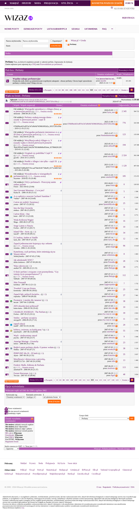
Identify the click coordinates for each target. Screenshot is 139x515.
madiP (16, 326)
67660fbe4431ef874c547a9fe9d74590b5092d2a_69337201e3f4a (34, 102)
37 (124, 295)
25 (124, 203)
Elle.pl (95, 470)
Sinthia (16, 350)
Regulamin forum (11, 442)
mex (113, 290)
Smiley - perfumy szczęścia (25, 318)
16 (124, 221)
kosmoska (17, 291)
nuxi (113, 326)
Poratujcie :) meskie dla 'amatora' (28, 300)
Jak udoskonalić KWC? (23, 260)
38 (124, 267)
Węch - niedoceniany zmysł (25, 335)
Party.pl (40, 470)
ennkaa (16, 210)
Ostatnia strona (46, 112)
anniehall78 (18, 370)
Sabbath (17, 279)
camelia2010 (110, 177)
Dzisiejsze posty (33, 29)
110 (79, 90)
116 (104, 90)
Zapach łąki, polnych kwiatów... (27, 294)
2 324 (124, 155)
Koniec (125, 90)
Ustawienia (90, 29)
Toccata (16, 376)
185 (124, 176)
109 (75, 90)
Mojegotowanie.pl (23, 474)
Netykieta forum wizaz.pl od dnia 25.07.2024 (32, 100)
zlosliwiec (111, 368)
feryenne (17, 178)
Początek (48, 90)
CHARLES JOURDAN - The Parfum (29, 312)
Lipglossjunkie (109, 284)
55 (124, 331)
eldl (113, 198)
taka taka (111, 308)
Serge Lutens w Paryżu (23, 226)
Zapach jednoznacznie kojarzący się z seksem (33, 243)
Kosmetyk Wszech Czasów (107, 3)
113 (124, 367)
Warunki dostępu (123, 449)
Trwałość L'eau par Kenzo (25, 288)
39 (124, 313)
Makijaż (14, 3)
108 (71, 90)
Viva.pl (32, 470)
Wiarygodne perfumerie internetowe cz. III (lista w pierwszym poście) (36, 133)
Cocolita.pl (96, 474)
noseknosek (110, 296)
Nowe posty (12, 29)
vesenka (17, 248)
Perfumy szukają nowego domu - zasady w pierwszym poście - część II (33, 118)
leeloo (16, 344)
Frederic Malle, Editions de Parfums (29, 365)
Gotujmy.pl (74, 470)
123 (116, 90)
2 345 (124, 111)
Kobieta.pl (9, 474)
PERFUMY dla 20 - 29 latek (26, 353)
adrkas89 (111, 146)
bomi (15, 216)
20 (124, 325)
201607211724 (19, 361)
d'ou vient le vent (108, 314)
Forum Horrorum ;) (22, 373)
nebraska (111, 338)
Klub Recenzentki (124, 8)
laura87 (16, 234)
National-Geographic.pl (110, 470)
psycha (16, 338)
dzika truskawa (19, 262)
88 (63, 90)
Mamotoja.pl (51, 470)
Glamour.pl (127, 470)
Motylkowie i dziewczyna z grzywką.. (30, 359)
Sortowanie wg (11, 395)
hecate (112, 234)
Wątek (16, 105)
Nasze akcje (72, 463)
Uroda (83, 40)
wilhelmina (111, 255)
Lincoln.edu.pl (83, 474)
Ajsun (16, 355)
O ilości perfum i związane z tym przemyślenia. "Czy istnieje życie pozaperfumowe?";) (36, 273)
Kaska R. (17, 193)
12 (124, 239)
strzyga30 (17, 320)
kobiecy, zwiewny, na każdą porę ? (28, 330)
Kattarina (111, 355)
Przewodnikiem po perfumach (51, 64)
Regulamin (107, 487)
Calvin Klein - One (22, 214)
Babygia (112, 268)
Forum (129, 3)
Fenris (16, 137)
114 (95, 90)
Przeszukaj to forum (126, 70)
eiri (114, 216)
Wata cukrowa (20, 266)
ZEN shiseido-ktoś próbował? (26, 306)
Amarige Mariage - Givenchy (26, 341)
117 (108, 90)
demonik (17, 114)
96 (124, 246)
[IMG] (11, 437)
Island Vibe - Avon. (22, 232)
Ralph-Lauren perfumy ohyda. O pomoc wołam (34, 347)
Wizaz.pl (74, 40)
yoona (16, 204)
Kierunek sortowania (34, 395)
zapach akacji (19, 324)
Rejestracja (128, 18)
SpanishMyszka (109, 204)
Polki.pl (23, 470)
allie (113, 361)
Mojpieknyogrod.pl (57, 474)
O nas (99, 487)
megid (112, 247)
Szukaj (76, 29)
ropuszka (17, 296)
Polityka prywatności (121, 487)
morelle (103, 81)
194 (124, 145)
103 (66, 90)
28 (124, 261)
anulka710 (17, 268)
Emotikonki (9, 435)
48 (124, 374)
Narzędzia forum (108, 96)
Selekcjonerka (19, 256)
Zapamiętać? (56, 41)
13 (56, 90)
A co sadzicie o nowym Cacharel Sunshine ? (32, 196)
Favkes (16, 228)
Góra (133, 449)
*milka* (17, 198)
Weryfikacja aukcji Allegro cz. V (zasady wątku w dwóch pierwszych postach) (33, 141)
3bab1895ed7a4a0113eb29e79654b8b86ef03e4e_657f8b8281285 (38, 147)
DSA (132, 487)
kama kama (18, 308)
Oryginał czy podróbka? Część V (38, 153)
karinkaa (17, 285)
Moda (37, 3)
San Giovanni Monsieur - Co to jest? (29, 190)
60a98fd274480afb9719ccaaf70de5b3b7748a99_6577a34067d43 (37, 168)
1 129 (124, 166)
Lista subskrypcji (57, 29)
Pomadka (111, 262)
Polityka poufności (109, 449)
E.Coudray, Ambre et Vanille (26, 237)
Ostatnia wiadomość (88, 105)
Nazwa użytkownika (13, 41)
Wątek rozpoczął (28, 105)
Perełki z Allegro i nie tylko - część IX (41, 161)
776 (124, 123)
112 (87, 90)
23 (124, 342)
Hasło (8, 46)
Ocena (59, 105)
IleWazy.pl (86, 470)
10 (124, 227)
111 (83, 90)
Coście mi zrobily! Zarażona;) (26, 202)
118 (112, 90)
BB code (8, 433)
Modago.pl (63, 470)
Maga (16, 222)
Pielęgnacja (51, 3)
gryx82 (16, 158)
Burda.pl (71, 474)
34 (124, 233)
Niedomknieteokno (108, 135)
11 (124, 215)
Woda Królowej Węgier (24, 220)
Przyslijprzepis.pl (40, 474)
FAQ (104, 29)
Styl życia (67, 3)
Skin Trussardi (20, 282)
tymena (112, 192)
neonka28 (111, 349)
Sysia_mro (111, 112)
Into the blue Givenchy (23, 208)
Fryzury (26, 3)
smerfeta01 (18, 332)
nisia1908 (111, 156)
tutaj (22, 508)
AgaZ (113, 375)
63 (60, 90)
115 (99, 90)
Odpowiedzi (124, 105)
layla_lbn (17, 240)
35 (124, 354)
